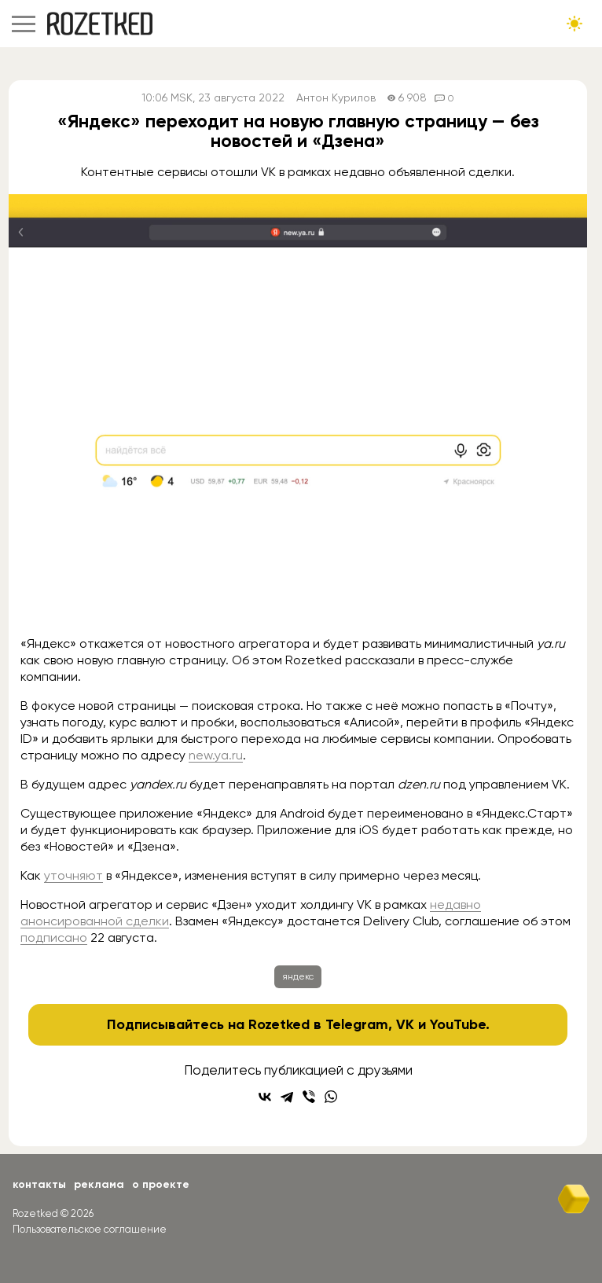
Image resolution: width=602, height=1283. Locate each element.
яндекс (298, 976)
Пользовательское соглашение (90, 1229)
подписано (53, 937)
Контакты (39, 1184)
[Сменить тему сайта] (574, 23)
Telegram (356, 1024)
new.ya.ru (216, 755)
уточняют (73, 875)
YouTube (458, 1024)
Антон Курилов (336, 98)
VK (405, 1024)
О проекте (160, 1184)
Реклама (99, 1184)
